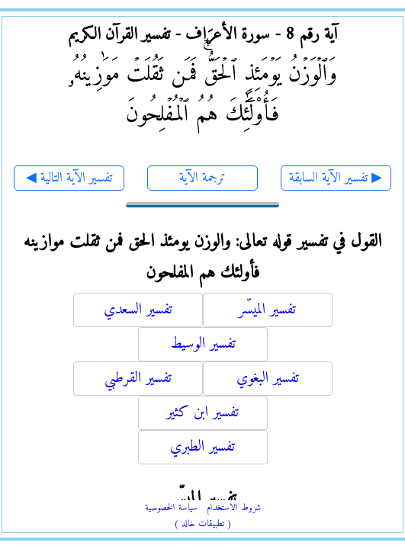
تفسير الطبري (202, 447)
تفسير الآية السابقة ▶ (335, 178)
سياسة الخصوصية (171, 508)
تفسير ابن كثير (202, 413)
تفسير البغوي (267, 378)
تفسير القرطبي (138, 378)
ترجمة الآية (202, 178)
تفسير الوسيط (203, 344)
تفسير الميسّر (267, 310)
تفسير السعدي (138, 310)
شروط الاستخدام (234, 508)
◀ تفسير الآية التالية (69, 178)
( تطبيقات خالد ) (203, 524)
